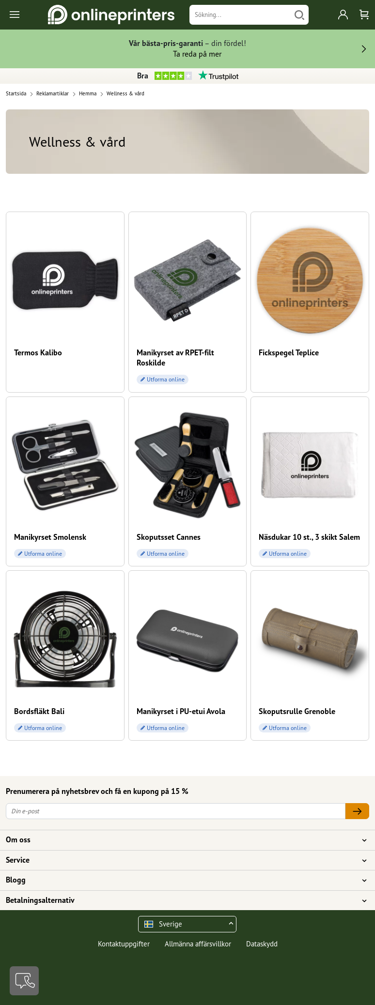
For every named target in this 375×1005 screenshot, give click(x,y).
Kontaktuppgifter (124, 943)
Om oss (182, 840)
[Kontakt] (24, 980)
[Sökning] (240, 15)
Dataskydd (262, 943)
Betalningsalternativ (182, 900)
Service (182, 860)
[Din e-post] (175, 811)
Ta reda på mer (197, 54)
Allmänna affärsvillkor (198, 943)
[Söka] (299, 14)
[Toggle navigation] (15, 14)
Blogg (182, 880)
